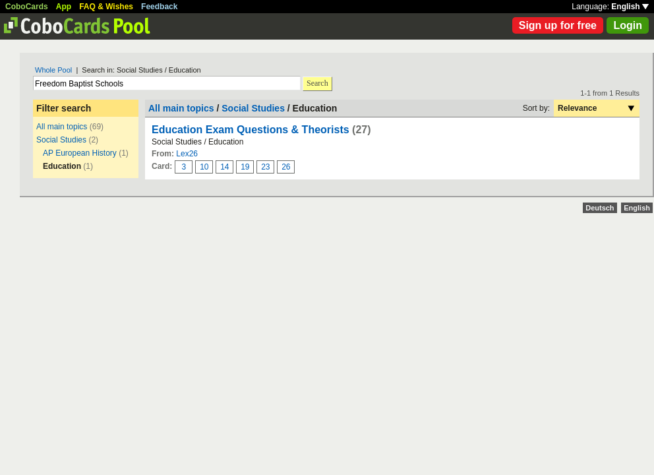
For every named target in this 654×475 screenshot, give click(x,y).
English (630, 6)
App (63, 6)
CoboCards (26, 6)
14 (224, 167)
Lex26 (187, 153)
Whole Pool (53, 70)
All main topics (61, 126)
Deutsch (599, 208)
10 (204, 167)
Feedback (159, 6)
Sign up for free (558, 25)
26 (286, 167)
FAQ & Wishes (106, 6)
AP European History (80, 153)
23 (265, 167)
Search (317, 83)
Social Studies (61, 139)
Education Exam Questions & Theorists (250, 129)
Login (627, 25)
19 (245, 167)
